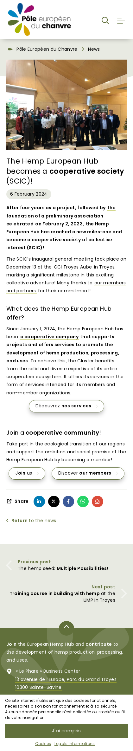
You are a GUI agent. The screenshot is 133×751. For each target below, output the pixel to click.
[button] (105, 19)
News (94, 49)
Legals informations (74, 743)
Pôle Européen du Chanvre (46, 49)
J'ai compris (66, 730)
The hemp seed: (63, 568)
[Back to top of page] (66, 628)
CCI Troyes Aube (73, 267)
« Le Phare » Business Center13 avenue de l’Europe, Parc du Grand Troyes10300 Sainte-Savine (66, 679)
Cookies (43, 743)
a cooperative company (49, 337)
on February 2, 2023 (59, 224)
